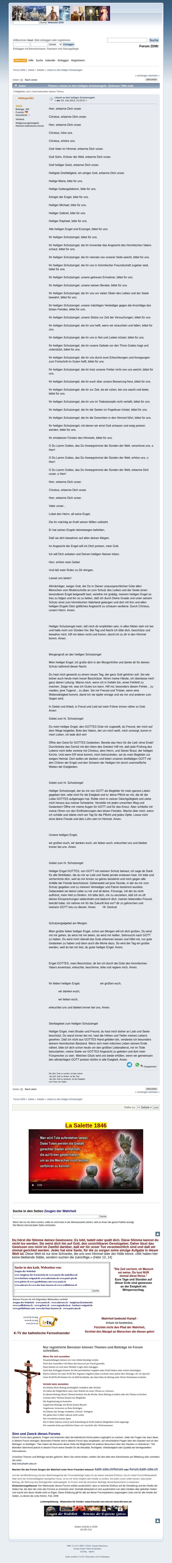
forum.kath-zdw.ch (144, 1469)
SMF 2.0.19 (72, 1546)
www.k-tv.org (31, 1320)
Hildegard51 (26, 98)
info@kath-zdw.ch (27, 1463)
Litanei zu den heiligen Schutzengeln (75, 97)
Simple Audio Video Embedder (87, 1549)
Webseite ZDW (56, 22)
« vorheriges (141, 75)
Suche (17, 1211)
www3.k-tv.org (30, 1317)
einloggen (45, 40)
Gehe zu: (129, 1107)
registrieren (64, 40)
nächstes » (153, 75)
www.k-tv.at (32, 1323)
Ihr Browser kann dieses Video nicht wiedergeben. (86, 1161)
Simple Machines (100, 1546)
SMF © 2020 (85, 1546)
